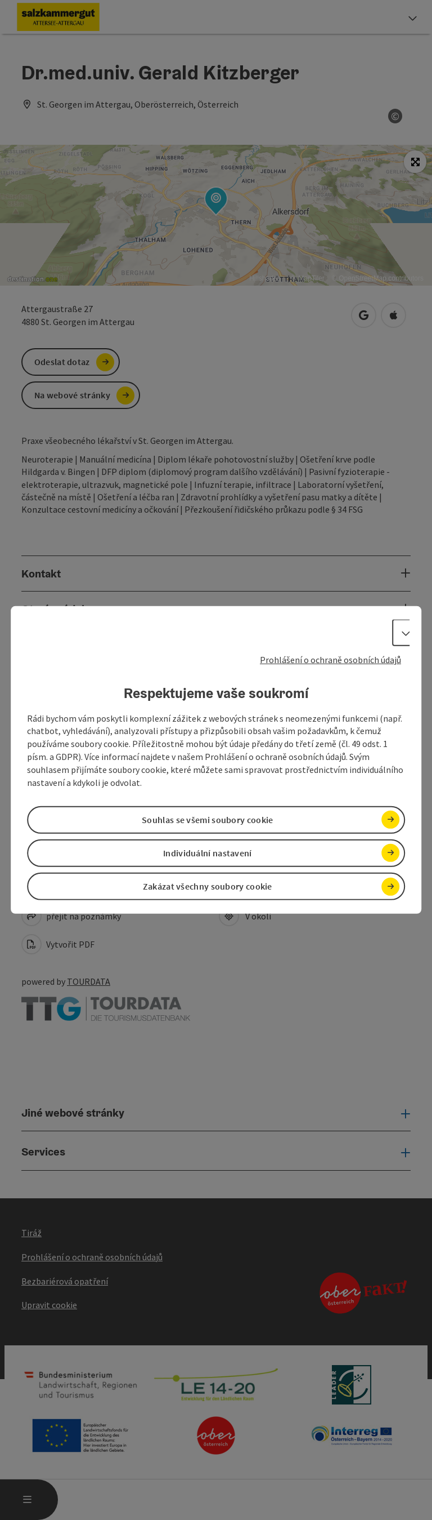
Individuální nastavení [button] (207, 853)
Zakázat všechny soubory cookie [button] (207, 886)
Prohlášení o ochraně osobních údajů (330, 659)
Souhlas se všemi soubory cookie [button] (207, 819)
